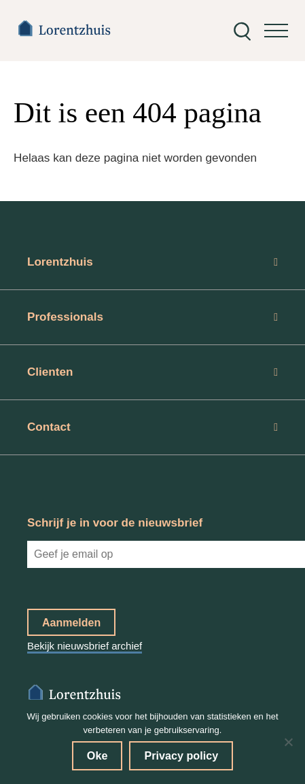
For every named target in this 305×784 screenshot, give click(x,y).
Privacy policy (181, 755)
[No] (288, 742)
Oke (97, 755)
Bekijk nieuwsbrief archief (84, 646)
